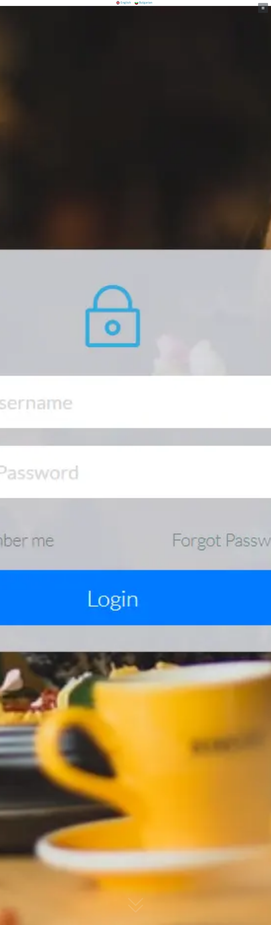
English (126, 2)
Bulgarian (145, 2)
